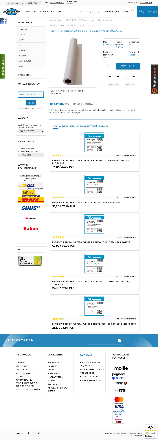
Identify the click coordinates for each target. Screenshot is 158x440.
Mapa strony (55, 373)
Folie (21, 66)
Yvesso (132, 55)
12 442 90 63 (87, 373)
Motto (51, 381)
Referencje (22, 370)
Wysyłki (52, 370)
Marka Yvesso (55, 377)
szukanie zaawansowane (30, 108)
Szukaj (31, 103)
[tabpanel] (95, 113)
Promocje (44, 11)
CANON (22, 34)
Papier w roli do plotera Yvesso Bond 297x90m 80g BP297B (86, 202)
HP (20, 45)
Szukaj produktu (29, 84)
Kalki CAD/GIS (25, 61)
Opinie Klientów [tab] (82, 104)
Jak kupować (55, 363)
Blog (53, 11)
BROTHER (23, 29)
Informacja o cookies (113, 433)
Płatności (53, 384)
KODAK (22, 50)
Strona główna (31, 11)
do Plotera (25, 22)
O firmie (20, 363)
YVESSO (22, 56)
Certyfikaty (22, 366)
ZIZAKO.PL (19, 433)
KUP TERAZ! (128, 66)
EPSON (22, 40)
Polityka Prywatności (28, 390)
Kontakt (61, 11)
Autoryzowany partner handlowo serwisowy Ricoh (26, 383)
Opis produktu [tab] (59, 104)
